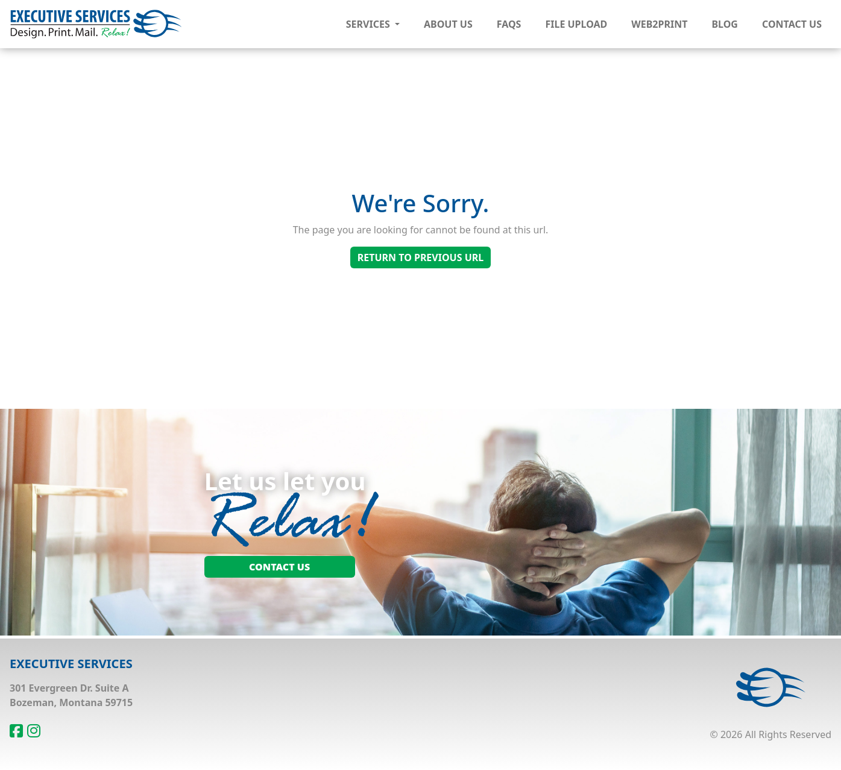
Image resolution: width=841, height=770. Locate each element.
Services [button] (369, 24)
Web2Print (659, 24)
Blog (724, 24)
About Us (448, 24)
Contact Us (792, 24)
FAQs (509, 24)
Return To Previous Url (420, 257)
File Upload (576, 24)
